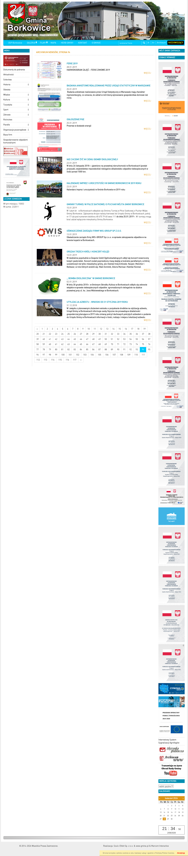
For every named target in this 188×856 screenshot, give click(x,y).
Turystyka (7, 105)
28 (87, 334)
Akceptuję (181, 853)
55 (137, 339)
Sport (5, 109)
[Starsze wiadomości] (81, 360)
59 (44, 344)
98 (50, 355)
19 (144, 329)
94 (143, 349)
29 (93, 334)
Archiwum (161, 42)
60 (50, 344)
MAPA (53, 43)
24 (62, 334)
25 (68, 334)
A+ (153, 42)
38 (149, 334)
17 (132, 329)
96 (37, 355)
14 (113, 329)
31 (106, 334)
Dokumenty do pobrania (14, 69)
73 (130, 344)
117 (74, 360)
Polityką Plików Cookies (164, 853)
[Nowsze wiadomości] (37, 329)
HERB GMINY (67, 43)
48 (93, 339)
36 (137, 334)
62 (62, 344)
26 (75, 334)
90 (118, 349)
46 (81, 339)
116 (67, 360)
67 (93, 344)
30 (99, 334)
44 (68, 339)
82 (68, 349)
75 (143, 344)
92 (130, 349)
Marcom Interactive (160, 846)
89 (112, 349)
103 (85, 355)
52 (118, 339)
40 (44, 339)
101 (70, 355)
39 (37, 339)
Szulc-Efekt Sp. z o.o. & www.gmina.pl (131, 846)
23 (56, 334)
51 (112, 339)
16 (126, 329)
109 (128, 355)
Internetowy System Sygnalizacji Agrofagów (168, 741)
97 (44, 355)
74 (137, 344)
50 (106, 339)
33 (118, 334)
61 (56, 344)
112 (38, 360)
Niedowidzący (175, 42)
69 (106, 344)
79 (50, 349)
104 (92, 355)
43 (62, 339)
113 (45, 360)
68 (99, 344)
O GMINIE (96, 43)
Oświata (6, 89)
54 (130, 339)
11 (95, 329)
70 (112, 344)
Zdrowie (6, 115)
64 (75, 344)
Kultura (6, 99)
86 (93, 349)
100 (63, 355)
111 (143, 355)
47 (87, 339)
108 (121, 355)
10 (88, 329)
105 (99, 355)
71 (118, 344)
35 (130, 334)
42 (56, 339)
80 (56, 349)
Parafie (6, 125)
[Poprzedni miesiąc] (159, 798)
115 (60, 360)
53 (124, 339)
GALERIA (31, 43)
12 (101, 329)
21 (44, 334)
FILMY (43, 43)
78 (44, 349)
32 (112, 334)
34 (124, 334)
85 (87, 349)
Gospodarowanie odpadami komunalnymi (15, 141)
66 (87, 344)
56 (143, 339)
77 (37, 349)
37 (143, 334)
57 (149, 339)
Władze (6, 95)
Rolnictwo (7, 119)
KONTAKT (82, 43)
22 (50, 334)
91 (124, 349)
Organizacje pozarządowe (14, 130)
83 (75, 349)
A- (149, 42)
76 (149, 344)
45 (75, 339)
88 (106, 349)
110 (136, 355)
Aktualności (8, 74)
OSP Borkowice (15, 43)
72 (124, 344)
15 (119, 329)
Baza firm (7, 135)
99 (56, 355)
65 (81, 344)
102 (77, 355)
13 (107, 329)
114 (52, 360)
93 (137, 349)
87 (99, 349)
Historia (6, 84)
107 (114, 355)
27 (81, 334)
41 (50, 339)
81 (62, 349)
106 (106, 355)
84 (81, 349)
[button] (36, 42)
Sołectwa (7, 79)
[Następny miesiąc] (183, 798)
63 (68, 344)
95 (149, 349)
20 (37, 334)
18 (138, 329)
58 (37, 344)
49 (99, 339)
